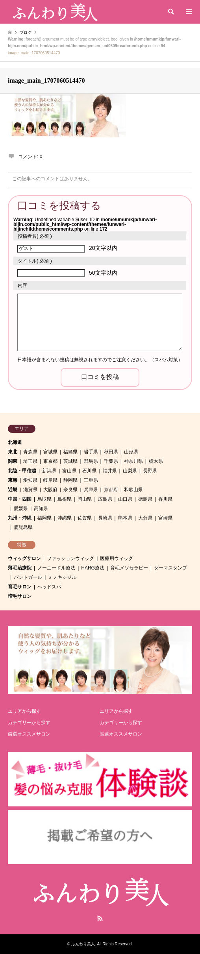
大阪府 (50, 489)
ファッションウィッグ (70, 558)
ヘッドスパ (49, 587)
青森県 (30, 452)
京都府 (111, 489)
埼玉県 (30, 461)
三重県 (91, 480)
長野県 (150, 470)
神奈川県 (133, 461)
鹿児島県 (23, 527)
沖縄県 (64, 518)
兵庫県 (91, 489)
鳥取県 (44, 499)
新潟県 (49, 470)
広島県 (105, 499)
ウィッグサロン (24, 558)
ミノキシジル (62, 577)
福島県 (70, 452)
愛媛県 (21, 508)
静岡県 (70, 480)
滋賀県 (30, 489)
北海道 (15, 442)
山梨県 (130, 470)
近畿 (12, 489)
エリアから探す (24, 711)
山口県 (125, 499)
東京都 (50, 461)
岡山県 (85, 499)
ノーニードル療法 (56, 568)
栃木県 (156, 461)
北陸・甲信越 (22, 470)
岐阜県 (50, 480)
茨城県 (70, 461)
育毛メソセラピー (129, 568)
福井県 (110, 470)
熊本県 (125, 518)
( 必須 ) (35, 236)
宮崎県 (165, 518)
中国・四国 (19, 499)
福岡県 (44, 518)
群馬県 (91, 461)
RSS (100, 918)
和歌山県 (133, 489)
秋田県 (111, 452)
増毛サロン (19, 596)
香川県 (165, 499)
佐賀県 (85, 518)
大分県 (145, 518)
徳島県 (145, 499)
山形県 (131, 452)
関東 (12, 461)
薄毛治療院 (19, 568)
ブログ (25, 32)
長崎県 (105, 518)
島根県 (64, 499)
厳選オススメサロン (29, 734)
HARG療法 (92, 568)
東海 (12, 480)
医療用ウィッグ (116, 558)
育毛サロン (19, 587)
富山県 (69, 470)
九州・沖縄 (19, 518)
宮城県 (50, 452)
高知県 (41, 508)
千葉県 (111, 461)
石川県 (89, 470)
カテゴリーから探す (29, 722)
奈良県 (70, 489)
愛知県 (30, 480)
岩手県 (91, 452)
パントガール (28, 577)
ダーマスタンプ (170, 568)
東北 (12, 452)
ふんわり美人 (83, 944)
